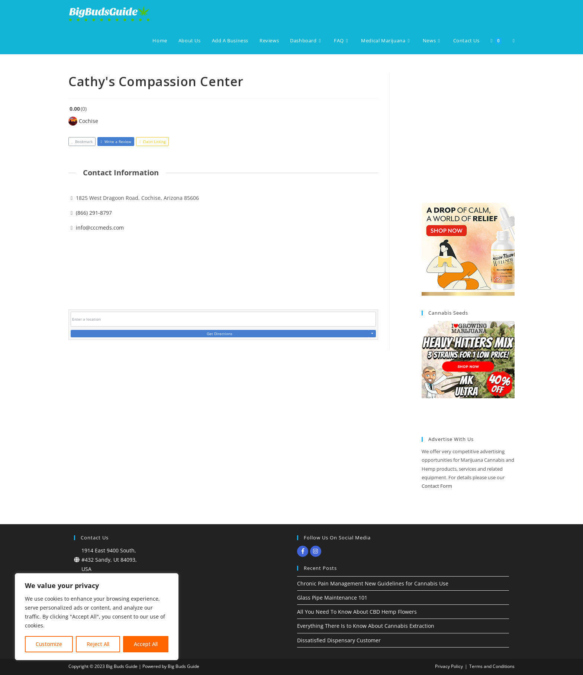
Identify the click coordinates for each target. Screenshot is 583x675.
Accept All (146, 644)
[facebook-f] (303, 551)
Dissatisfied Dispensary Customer (339, 640)
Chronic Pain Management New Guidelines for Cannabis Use (372, 583)
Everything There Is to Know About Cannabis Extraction (365, 625)
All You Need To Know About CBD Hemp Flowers (357, 611)
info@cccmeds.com (100, 227)
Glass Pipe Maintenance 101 (332, 597)
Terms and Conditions (492, 666)
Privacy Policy (449, 666)
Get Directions (219, 333)
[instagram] (316, 551)
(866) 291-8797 (94, 212)
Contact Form (437, 486)
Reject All (98, 644)
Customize (49, 644)
